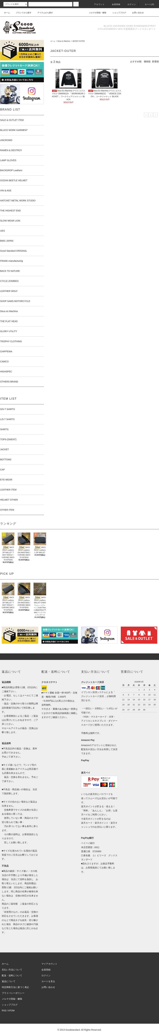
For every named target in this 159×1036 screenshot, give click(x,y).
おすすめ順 (136, 61)
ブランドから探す (21, 13)
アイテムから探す (43, 13)
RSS (4, 1010)
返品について (8, 981)
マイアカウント (49, 963)
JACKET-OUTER (78, 41)
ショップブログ (117, 13)
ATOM (11, 1010)
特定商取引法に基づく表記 (15, 987)
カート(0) (147, 4)
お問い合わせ (136, 13)
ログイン (130, 4)
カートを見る (48, 981)
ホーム (7, 13)
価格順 (147, 61)
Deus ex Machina (63, 41)
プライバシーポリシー (13, 993)
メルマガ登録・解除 (95, 13)
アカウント (97, 4)
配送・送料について (12, 975)
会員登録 (114, 4)
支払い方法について (12, 969)
